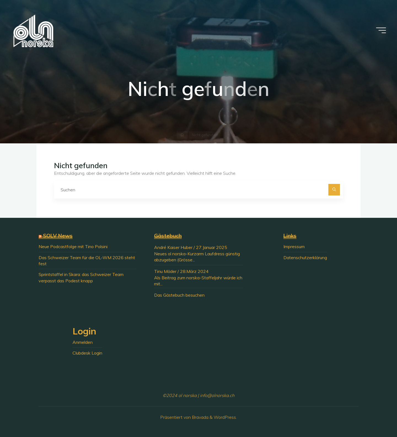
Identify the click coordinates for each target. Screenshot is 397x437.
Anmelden (83, 342)
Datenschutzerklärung (305, 257)
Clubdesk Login (87, 353)
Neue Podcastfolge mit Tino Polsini (73, 246)
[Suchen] (334, 189)
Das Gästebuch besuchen (179, 295)
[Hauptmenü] (381, 30)
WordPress (225, 417)
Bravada (199, 417)
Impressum (294, 246)
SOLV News (58, 235)
